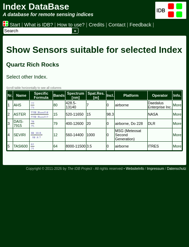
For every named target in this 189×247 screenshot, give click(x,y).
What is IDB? (38, 24)
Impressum (155, 168)
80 (55, 105)
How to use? (71, 24)
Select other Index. (27, 77)
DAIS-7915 (18, 123)
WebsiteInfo (135, 168)
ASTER (19, 114)
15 (55, 114)
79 (55, 123)
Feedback (140, 24)
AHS (17, 105)
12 (55, 135)
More (177, 105)
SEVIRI (19, 135)
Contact (117, 24)
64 (55, 146)
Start (11, 24)
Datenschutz (176, 168)
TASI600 (20, 146)
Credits (97, 24)
